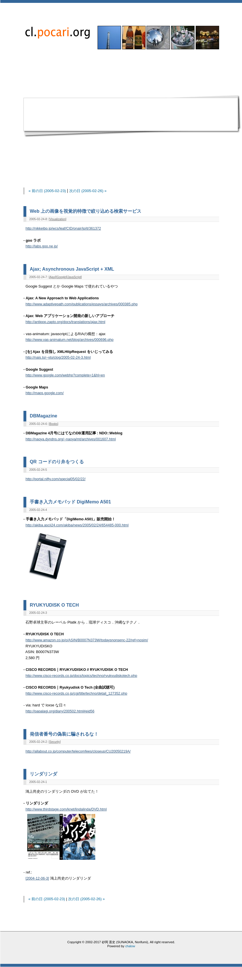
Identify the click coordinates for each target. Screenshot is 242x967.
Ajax (52, 277)
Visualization (57, 219)
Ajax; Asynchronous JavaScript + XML (72, 268)
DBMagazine (43, 415)
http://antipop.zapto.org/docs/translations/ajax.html (65, 322)
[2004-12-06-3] (37, 878)
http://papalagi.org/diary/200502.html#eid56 (59, 711)
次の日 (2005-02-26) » (88, 191)
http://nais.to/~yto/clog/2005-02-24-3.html (58, 357)
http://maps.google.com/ (44, 393)
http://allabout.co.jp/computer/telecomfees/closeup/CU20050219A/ (77, 751)
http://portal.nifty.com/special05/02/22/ (55, 479)
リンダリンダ (43, 773)
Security (54, 741)
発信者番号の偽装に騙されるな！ (64, 734)
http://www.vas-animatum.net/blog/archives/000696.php (69, 340)
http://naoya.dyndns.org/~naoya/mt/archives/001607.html (70, 439)
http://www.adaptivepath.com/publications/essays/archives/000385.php (81, 304)
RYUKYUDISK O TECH (54, 604)
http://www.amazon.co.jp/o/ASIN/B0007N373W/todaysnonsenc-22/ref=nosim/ (86, 640)
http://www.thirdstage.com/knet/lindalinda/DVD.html (66, 809)
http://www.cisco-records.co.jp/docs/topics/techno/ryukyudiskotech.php (81, 676)
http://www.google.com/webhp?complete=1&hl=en (65, 375)
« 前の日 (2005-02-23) (47, 191)
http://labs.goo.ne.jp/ (41, 246)
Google (61, 277)
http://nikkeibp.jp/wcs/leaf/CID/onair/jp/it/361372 (63, 228)
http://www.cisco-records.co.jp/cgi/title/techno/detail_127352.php (76, 693)
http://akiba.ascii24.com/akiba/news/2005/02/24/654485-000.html (76, 525)
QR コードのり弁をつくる (57, 461)
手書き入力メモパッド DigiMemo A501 (70, 501)
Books (53, 423)
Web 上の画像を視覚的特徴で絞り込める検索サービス (85, 211)
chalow (130, 946)
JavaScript (74, 277)
